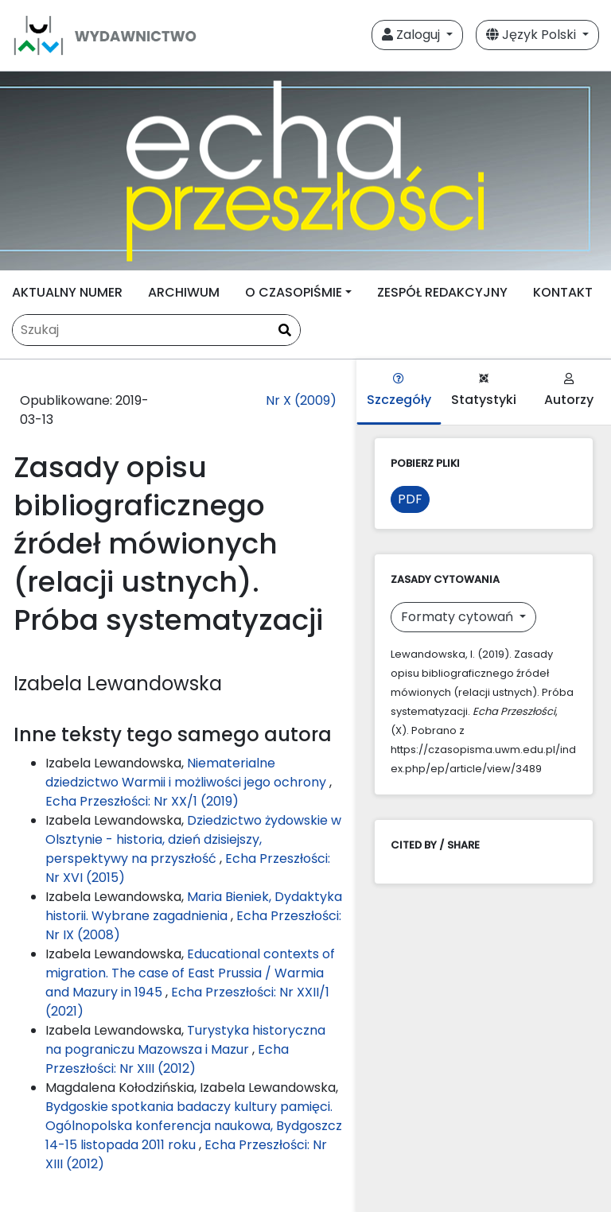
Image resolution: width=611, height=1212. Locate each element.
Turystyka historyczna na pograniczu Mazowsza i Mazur (185, 1040)
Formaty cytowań (458, 617)
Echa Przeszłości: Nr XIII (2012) (167, 1059)
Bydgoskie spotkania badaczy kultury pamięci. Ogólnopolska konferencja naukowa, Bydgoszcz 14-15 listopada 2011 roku (193, 1125)
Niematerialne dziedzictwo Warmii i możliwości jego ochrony (187, 772)
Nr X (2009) (301, 400)
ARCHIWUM (184, 292)
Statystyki (483, 391)
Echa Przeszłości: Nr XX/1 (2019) (142, 801)
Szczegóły (399, 391)
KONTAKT (563, 292)
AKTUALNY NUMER (67, 292)
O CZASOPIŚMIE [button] (293, 292)
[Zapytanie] (156, 330)
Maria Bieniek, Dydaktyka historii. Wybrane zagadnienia (193, 906)
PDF (410, 499)
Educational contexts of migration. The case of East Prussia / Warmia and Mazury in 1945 (190, 973)
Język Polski (532, 34)
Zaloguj (412, 34)
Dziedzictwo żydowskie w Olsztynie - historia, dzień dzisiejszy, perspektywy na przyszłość (193, 839)
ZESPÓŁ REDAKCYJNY (442, 292)
